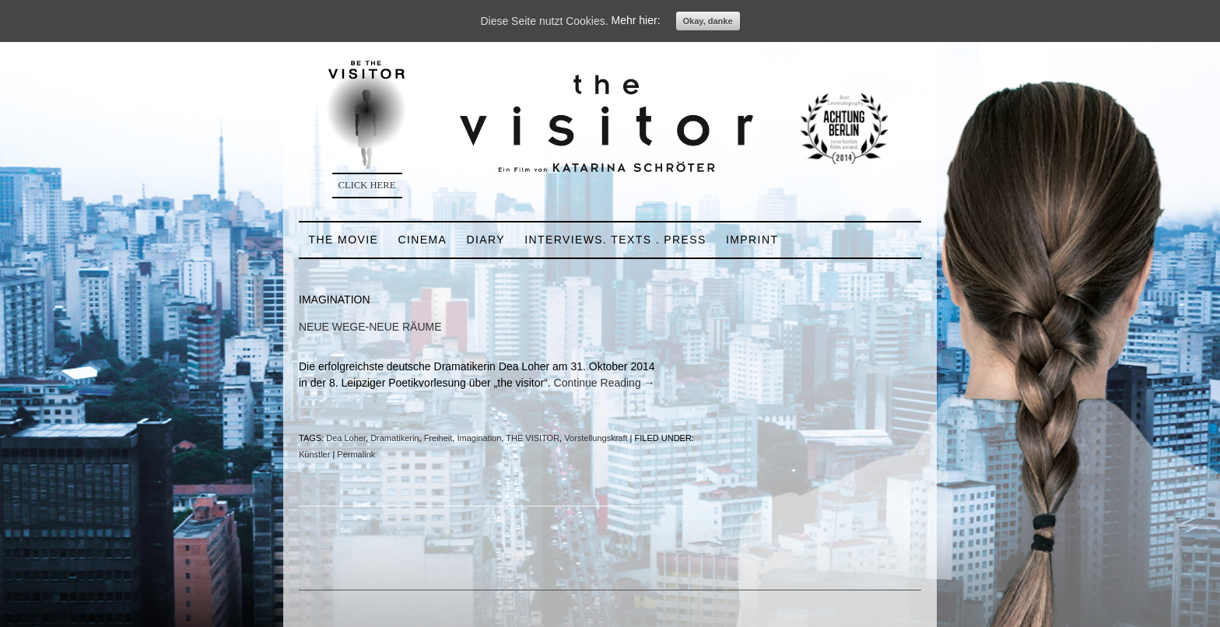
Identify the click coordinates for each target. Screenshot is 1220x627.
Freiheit (438, 438)
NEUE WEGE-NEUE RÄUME (370, 327)
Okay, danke (708, 21)
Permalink (356, 454)
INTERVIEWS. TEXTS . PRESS (615, 239)
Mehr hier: (636, 21)
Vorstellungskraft (595, 438)
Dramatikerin (394, 438)
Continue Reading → (604, 383)
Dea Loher (346, 438)
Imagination (479, 438)
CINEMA (422, 239)
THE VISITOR (532, 438)
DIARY (485, 239)
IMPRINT (752, 239)
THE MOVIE (344, 239)
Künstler (314, 454)
